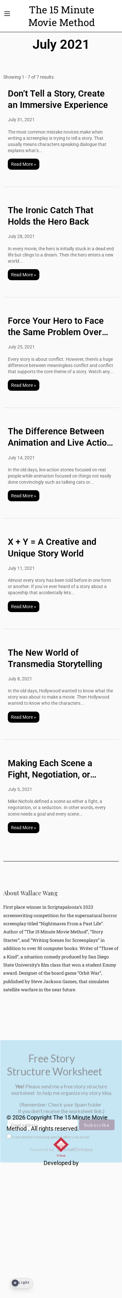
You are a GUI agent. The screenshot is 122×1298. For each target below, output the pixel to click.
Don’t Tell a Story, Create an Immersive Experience (58, 99)
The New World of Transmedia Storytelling (55, 658)
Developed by (61, 1163)
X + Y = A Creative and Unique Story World (52, 547)
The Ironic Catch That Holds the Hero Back (50, 216)
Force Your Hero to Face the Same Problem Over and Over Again (56, 327)
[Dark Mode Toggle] (21, 1283)
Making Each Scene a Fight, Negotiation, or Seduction (50, 769)
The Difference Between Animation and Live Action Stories (60, 437)
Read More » (23, 164)
